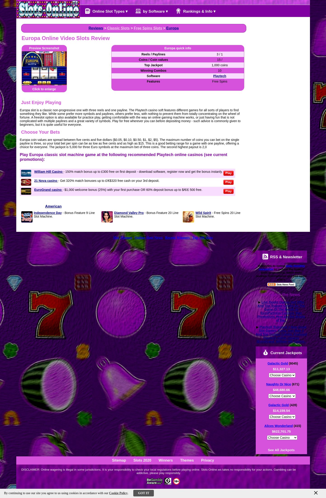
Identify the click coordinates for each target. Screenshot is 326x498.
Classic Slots (118, 28)
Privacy (207, 460)
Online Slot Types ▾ (106, 11)
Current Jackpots (282, 352)
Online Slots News (149, 238)
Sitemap (119, 460)
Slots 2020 (142, 460)
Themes (187, 460)
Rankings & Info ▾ (196, 11)
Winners (166, 460)
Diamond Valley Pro (129, 213)
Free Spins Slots (148, 28)
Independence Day (48, 213)
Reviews (96, 28)
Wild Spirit (203, 213)
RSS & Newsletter (282, 256)
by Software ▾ (151, 11)
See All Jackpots (281, 450)
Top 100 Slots (202, 238)
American (53, 206)
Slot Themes (122, 238)
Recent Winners (177, 238)
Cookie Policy (118, 493)
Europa (172, 28)
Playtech (219, 76)
